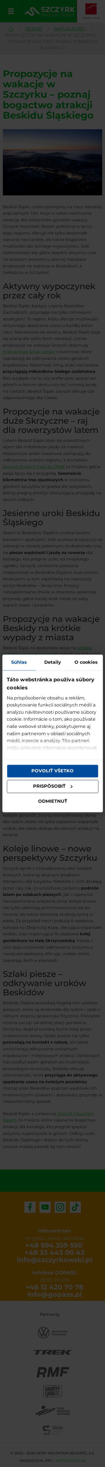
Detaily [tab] (52, 662)
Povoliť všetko (52, 771)
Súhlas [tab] (19, 662)
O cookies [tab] (86, 662)
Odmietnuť (52, 801)
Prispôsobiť (53, 786)
